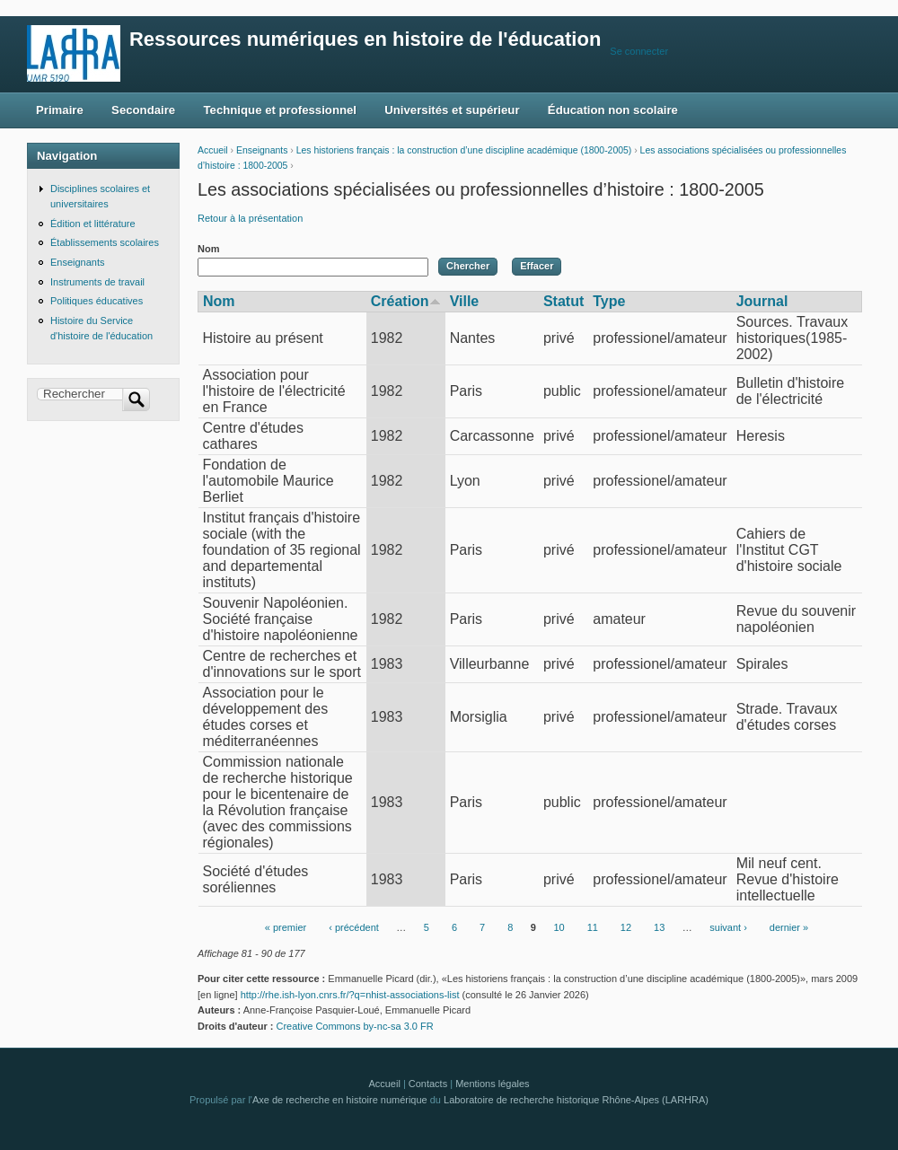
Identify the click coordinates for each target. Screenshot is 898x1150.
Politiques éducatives (96, 300)
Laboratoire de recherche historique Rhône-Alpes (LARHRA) (576, 1099)
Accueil (213, 150)
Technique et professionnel (280, 110)
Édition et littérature (93, 223)
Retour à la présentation (250, 218)
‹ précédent (354, 927)
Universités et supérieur (451, 110)
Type (609, 301)
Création (406, 301)
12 (626, 927)
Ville (465, 301)
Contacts (428, 1083)
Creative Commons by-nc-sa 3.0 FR (360, 1026)
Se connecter (639, 51)
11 (592, 927)
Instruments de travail (97, 282)
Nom (208, 248)
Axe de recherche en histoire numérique (339, 1099)
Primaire (60, 110)
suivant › (728, 927)
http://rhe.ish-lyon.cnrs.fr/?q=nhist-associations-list (350, 994)
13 (659, 927)
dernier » (789, 927)
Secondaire (143, 110)
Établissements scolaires (104, 242)
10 (558, 927)
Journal (762, 301)
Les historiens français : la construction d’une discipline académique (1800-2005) (464, 150)
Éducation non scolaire (613, 110)
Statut (563, 301)
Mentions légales (492, 1083)
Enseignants (261, 150)
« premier (285, 927)
